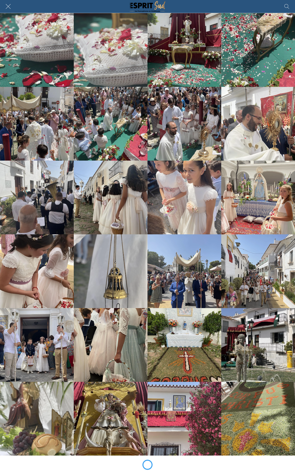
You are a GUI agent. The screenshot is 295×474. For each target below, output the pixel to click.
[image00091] (37, 419)
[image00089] (258, 345)
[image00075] (37, 345)
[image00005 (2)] (184, 50)
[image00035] (258, 124)
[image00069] (184, 271)
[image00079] (111, 345)
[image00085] (184, 345)
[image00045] (184, 197)
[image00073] (258, 271)
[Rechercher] (287, 6)
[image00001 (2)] (37, 50)
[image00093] (111, 419)
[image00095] (184, 419)
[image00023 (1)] (111, 124)
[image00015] (37, 124)
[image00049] (258, 197)
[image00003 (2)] (111, 50)
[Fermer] (8, 6)
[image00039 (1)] (37, 197)
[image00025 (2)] (184, 124)
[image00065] (111, 271)
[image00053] (37, 271)
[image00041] (111, 197)
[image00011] (258, 50)
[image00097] (258, 419)
